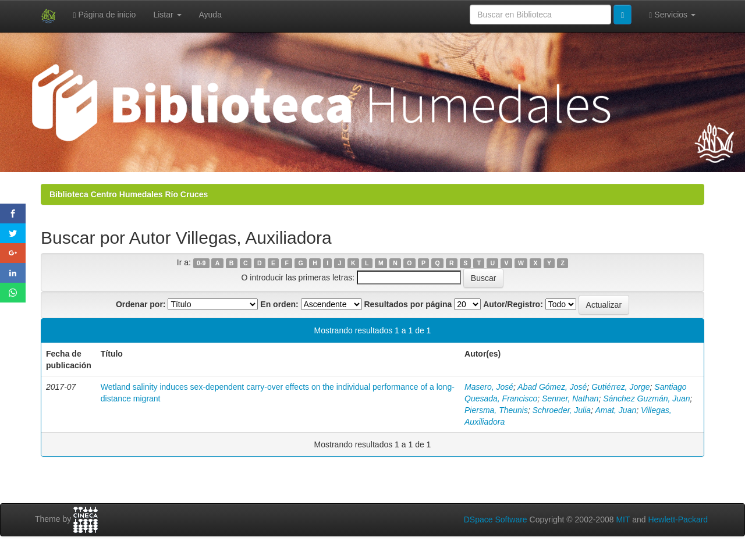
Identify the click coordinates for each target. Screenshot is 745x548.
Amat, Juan (615, 410)
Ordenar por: (141, 304)
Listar (167, 14)
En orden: (279, 304)
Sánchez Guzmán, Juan (646, 398)
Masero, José (488, 387)
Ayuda (210, 14)
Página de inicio (104, 15)
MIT (623, 519)
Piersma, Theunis (496, 410)
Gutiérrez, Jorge (620, 387)
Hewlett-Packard (678, 519)
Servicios (672, 15)
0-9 (201, 262)
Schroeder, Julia (562, 410)
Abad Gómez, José (552, 387)
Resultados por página (408, 304)
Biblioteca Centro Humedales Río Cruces (128, 194)
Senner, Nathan (570, 398)
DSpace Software (495, 519)
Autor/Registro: (513, 304)
